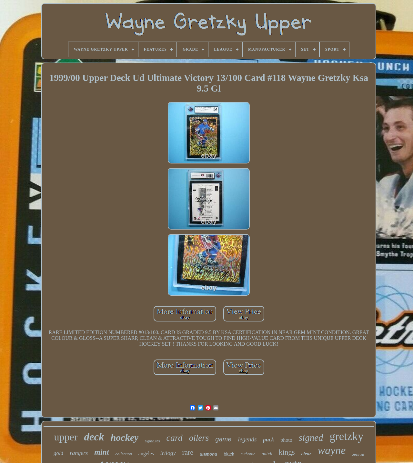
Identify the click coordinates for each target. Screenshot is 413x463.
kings (287, 452)
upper (66, 437)
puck (268, 440)
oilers (199, 438)
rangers (79, 453)
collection (124, 453)
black (229, 454)
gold (58, 453)
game (223, 439)
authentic (248, 454)
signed (311, 437)
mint (101, 452)
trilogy (168, 453)
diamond (208, 454)
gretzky (347, 436)
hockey (125, 437)
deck (94, 437)
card (174, 438)
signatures (152, 441)
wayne (332, 450)
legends (247, 439)
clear (306, 453)
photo (286, 440)
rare (187, 452)
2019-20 (358, 455)
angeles (146, 453)
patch (267, 453)
